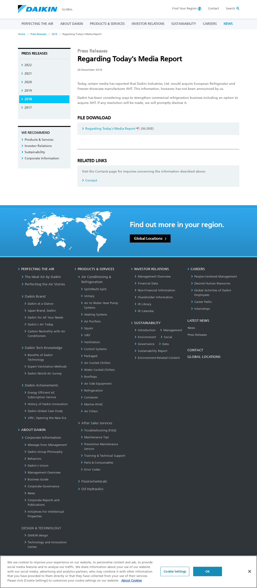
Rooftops (89, 376)
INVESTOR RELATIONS (148, 24)
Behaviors (32, 458)
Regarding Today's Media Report (111, 129)
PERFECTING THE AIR (37, 24)
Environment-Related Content (157, 358)
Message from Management (45, 445)
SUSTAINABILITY (183, 24)
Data (164, 344)
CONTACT (195, 350)
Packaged (89, 356)
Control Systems (94, 349)
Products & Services (37, 140)
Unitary (88, 296)
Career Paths (201, 302)
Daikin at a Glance (38, 303)
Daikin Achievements (40, 385)
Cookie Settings (175, 574)
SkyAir (87, 328)
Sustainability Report (151, 351)
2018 (54, 34)
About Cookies (131, 583)
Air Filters (89, 411)
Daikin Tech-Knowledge (42, 348)
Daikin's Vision (36, 465)
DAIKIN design (36, 535)
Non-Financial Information (155, 290)
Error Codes (90, 469)
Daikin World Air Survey (43, 373)
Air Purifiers (91, 321)
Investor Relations (36, 146)
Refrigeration (92, 390)
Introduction (145, 330)
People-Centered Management (214, 276)
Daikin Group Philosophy (43, 451)
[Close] (250, 575)
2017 (26, 108)
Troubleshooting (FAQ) (98, 430)
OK (207, 574)
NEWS (228, 24)
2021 (26, 74)
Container (89, 397)
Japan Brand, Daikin (40, 310)
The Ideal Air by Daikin (41, 277)
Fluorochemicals (92, 481)
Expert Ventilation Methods (45, 366)
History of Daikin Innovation (46, 404)
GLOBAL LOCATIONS (204, 357)
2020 (26, 82)
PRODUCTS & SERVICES (107, 24)
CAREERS (210, 24)
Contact (213, 8)
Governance (144, 344)
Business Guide (36, 479)
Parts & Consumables (97, 462)
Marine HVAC (92, 404)
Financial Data (146, 283)
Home (21, 34)
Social (166, 337)
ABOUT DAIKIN (71, 24)
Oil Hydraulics (90, 489)
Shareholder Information (154, 297)
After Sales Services (95, 423)
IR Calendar (144, 311)
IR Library (143, 304)
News (29, 493)
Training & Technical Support (103, 455)
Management (171, 330)
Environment (145, 337)
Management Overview (42, 472)
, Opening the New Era (45, 418)
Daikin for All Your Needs (43, 317)
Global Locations (150, 238)
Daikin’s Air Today (38, 324)
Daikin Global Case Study (43, 411)
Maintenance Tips (95, 437)
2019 (26, 91)
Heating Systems (94, 314)
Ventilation (90, 342)
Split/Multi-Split (93, 289)
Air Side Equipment (96, 383)
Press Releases (38, 34)
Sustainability (33, 152)
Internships (200, 308)
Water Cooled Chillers (98, 370)
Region (184, 8)
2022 (26, 65)
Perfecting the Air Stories (43, 284)
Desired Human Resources (210, 283)
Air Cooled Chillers (95, 363)
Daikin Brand (33, 296)
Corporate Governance (41, 486)
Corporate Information (40, 158)
